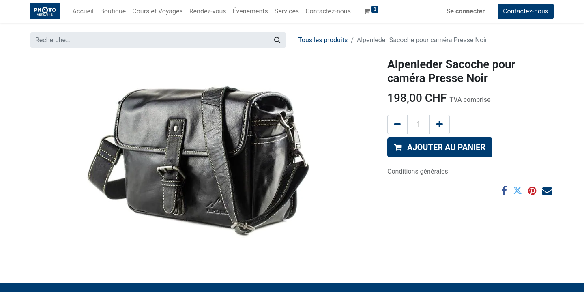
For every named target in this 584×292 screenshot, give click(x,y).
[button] (439, 147)
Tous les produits (323, 40)
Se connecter (466, 11)
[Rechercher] (277, 40)
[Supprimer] (397, 124)
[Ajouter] (439, 124)
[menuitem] (83, 11)
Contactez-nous (525, 11)
